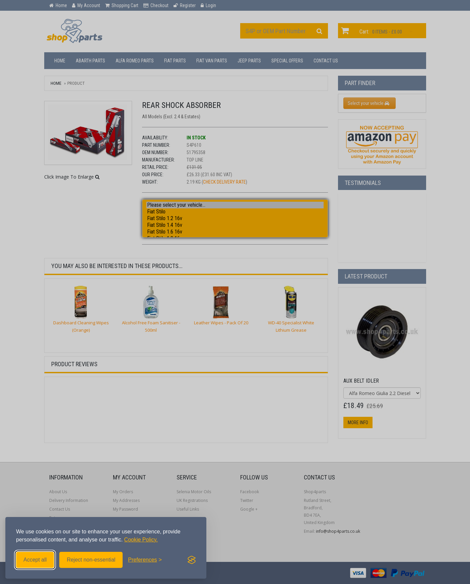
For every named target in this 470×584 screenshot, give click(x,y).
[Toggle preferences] (145, 560)
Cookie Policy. (141, 539)
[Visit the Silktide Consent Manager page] (192, 560)
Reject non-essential (91, 560)
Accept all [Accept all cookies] (35, 560)
